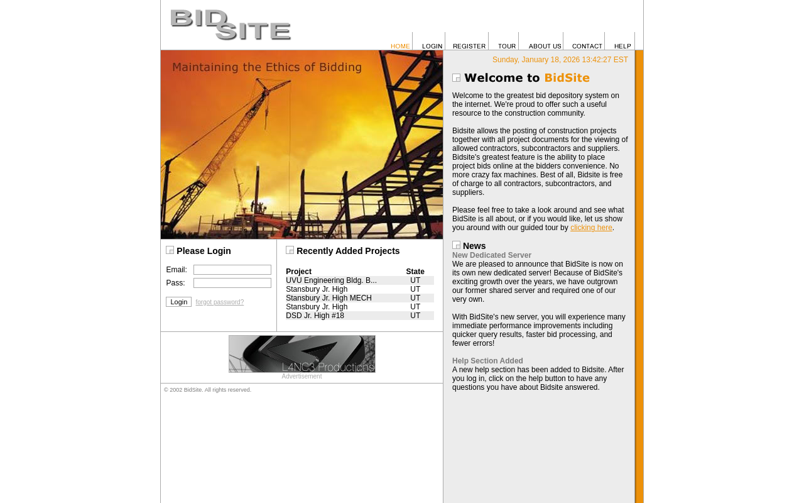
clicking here (591, 227)
